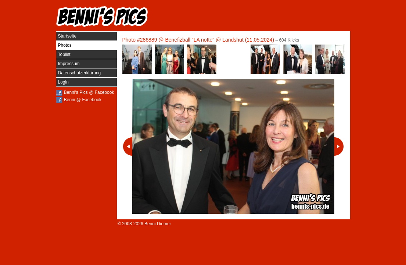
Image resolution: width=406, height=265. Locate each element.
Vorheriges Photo (127, 146)
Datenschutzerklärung (79, 72)
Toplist (64, 54)
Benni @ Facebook (82, 99)
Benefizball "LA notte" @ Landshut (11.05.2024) (219, 40)
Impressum (69, 63)
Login (63, 82)
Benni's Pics (102, 17)
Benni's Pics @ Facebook (89, 92)
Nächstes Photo (339, 146)
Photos (65, 45)
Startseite (67, 36)
